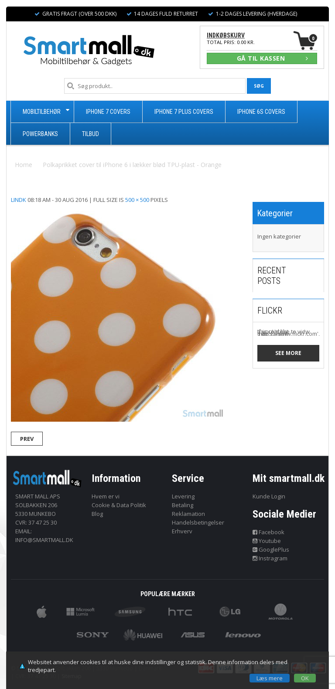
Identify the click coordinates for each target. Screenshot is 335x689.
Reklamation (188, 514)
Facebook (269, 532)
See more (288, 353)
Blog (97, 514)
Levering (183, 496)
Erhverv (182, 531)
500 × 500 (137, 200)
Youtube (267, 541)
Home (23, 164)
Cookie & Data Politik (119, 505)
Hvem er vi (106, 496)
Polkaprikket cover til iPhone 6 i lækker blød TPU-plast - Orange (132, 164)
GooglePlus (271, 549)
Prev (27, 439)
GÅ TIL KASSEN (272, 58)
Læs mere (269, 678)
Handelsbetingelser (198, 522)
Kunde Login (269, 496)
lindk (18, 200)
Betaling (182, 505)
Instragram (270, 558)
